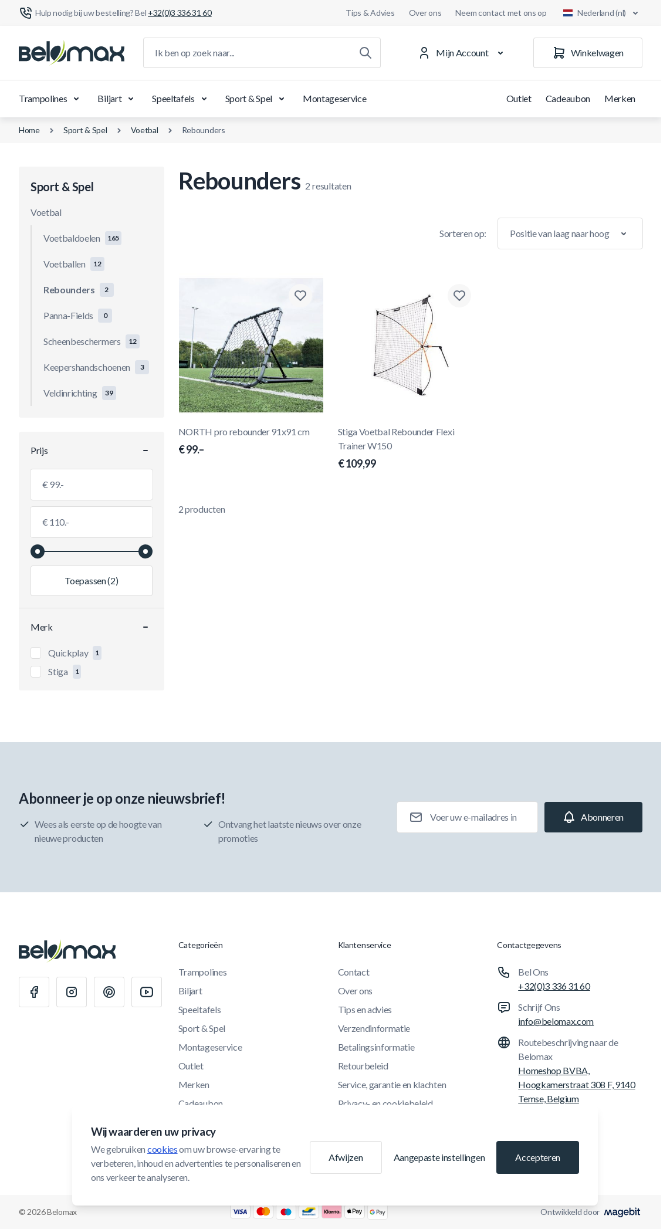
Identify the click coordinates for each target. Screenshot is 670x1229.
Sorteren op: (462, 233)
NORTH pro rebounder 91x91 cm (251, 442)
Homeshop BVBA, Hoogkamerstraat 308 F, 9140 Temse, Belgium (576, 1084)
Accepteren (537, 1157)
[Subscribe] (593, 817)
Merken (619, 98)
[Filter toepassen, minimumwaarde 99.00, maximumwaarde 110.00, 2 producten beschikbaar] (92, 581)
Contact (354, 971)
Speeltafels (181, 99)
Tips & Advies (370, 13)
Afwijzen (346, 1157)
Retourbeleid (363, 1065)
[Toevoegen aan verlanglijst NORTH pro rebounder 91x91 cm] (300, 295)
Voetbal (144, 130)
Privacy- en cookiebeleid (385, 1103)
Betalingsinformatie (376, 1046)
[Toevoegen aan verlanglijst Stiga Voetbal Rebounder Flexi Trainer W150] (459, 295)
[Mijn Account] (463, 53)
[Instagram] (71, 992)
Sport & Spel (257, 99)
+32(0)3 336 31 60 (554, 985)
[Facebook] (34, 992)
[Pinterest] (109, 992)
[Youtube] (146, 992)
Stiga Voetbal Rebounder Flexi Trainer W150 (410, 449)
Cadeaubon (568, 98)
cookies (162, 1148)
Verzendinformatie (374, 1028)
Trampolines (51, 99)
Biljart (117, 99)
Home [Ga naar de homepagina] (29, 130)
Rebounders (203, 130)
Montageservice (335, 98)
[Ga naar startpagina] (71, 53)
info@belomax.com (556, 1021)
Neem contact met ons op (501, 13)
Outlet (519, 98)
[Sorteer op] (570, 233)
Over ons (425, 13)
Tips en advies (365, 1009)
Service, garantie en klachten (392, 1084)
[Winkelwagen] (587, 53)
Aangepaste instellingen (439, 1157)
